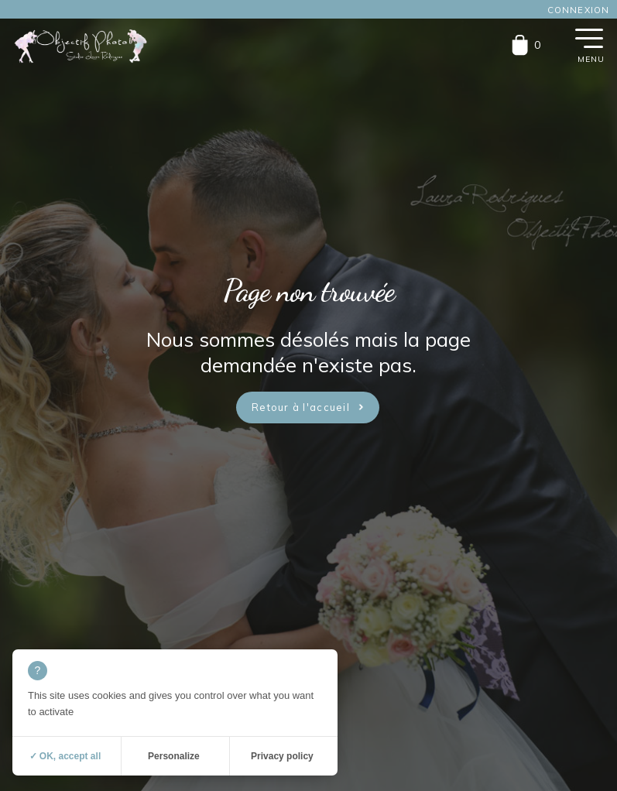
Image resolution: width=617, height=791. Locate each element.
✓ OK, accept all (65, 756)
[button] (589, 37)
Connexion (578, 10)
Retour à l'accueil (301, 407)
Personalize (174, 756)
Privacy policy (282, 756)
